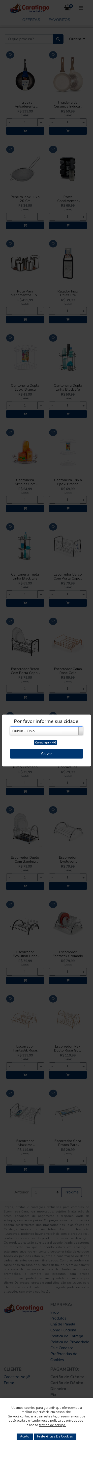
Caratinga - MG (45, 742)
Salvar (46, 754)
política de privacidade (67, 1420)
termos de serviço (52, 1425)
